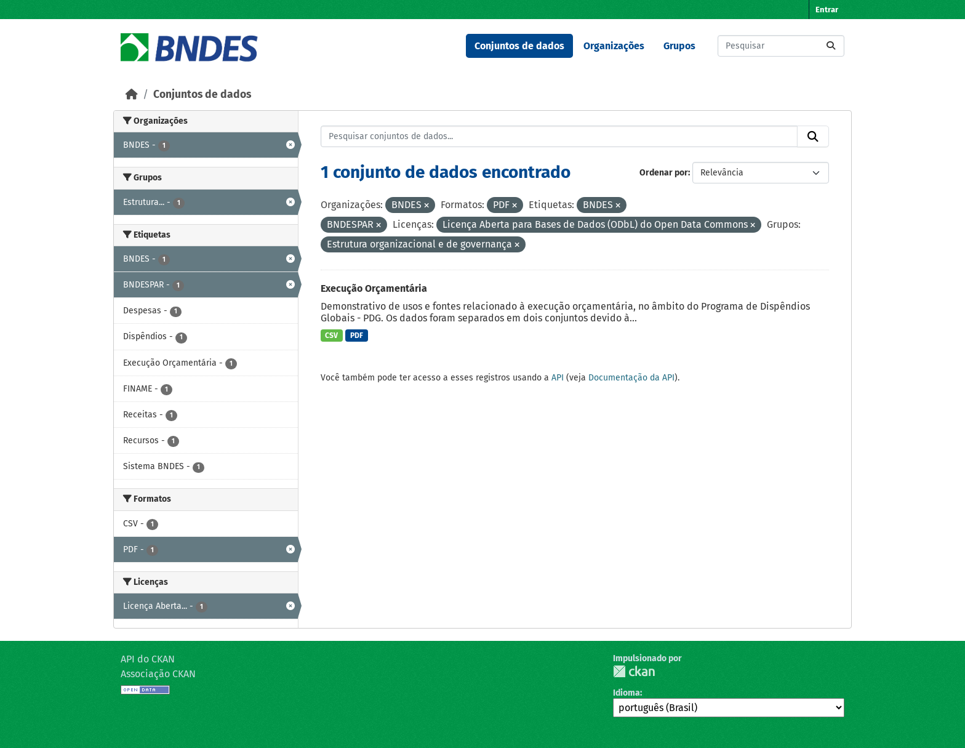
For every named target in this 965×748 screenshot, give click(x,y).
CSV (331, 335)
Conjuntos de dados (519, 46)
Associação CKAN (158, 674)
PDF (356, 335)
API (557, 377)
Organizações (613, 46)
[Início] (132, 94)
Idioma (626, 693)
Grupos (679, 46)
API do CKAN (148, 659)
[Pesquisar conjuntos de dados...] (781, 46)
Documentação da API (631, 377)
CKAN (634, 671)
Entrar (826, 9)
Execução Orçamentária (374, 288)
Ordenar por (663, 172)
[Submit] (831, 46)
